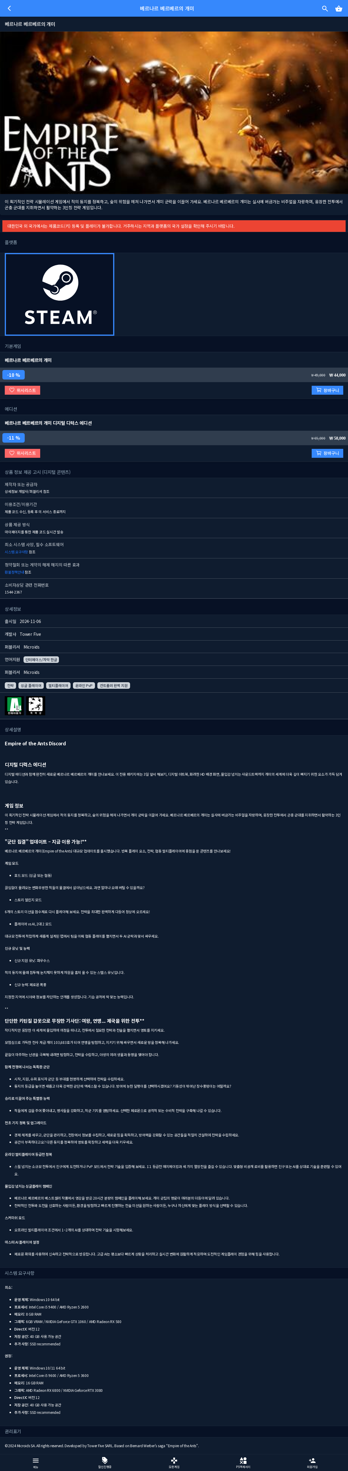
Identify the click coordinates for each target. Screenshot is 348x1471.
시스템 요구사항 (16, 551)
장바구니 (327, 390)
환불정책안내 (14, 571)
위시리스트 (22, 390)
